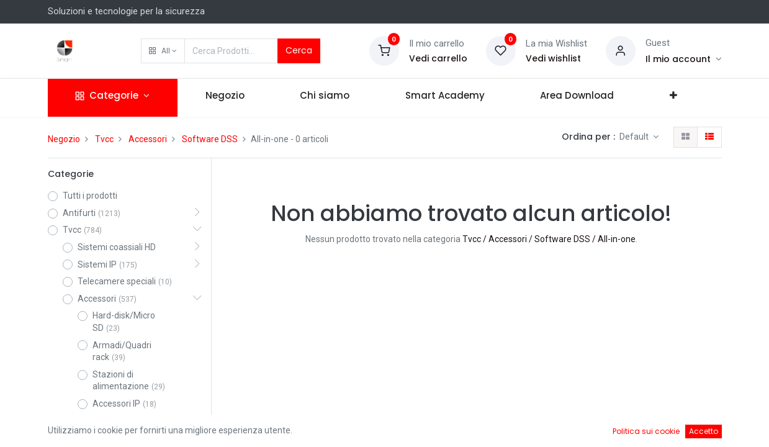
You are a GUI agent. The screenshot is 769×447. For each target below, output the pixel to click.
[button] (163, 50)
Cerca (299, 50)
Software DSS (210, 139)
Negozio (64, 139)
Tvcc (104, 139)
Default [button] (634, 137)
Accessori (147, 139)
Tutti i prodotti (90, 196)
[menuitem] (225, 98)
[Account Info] (683, 59)
